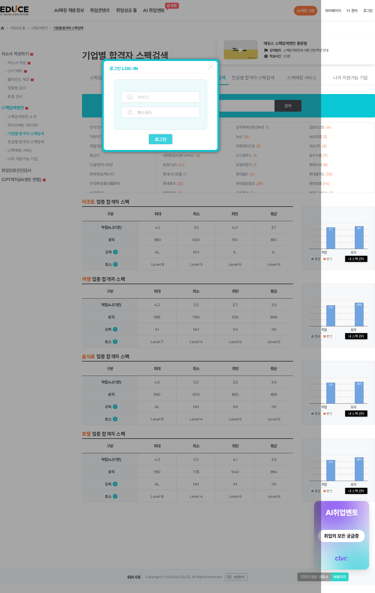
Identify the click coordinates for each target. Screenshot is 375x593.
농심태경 (318, 136)
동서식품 (318, 155)
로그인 (160, 139)
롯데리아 (318, 164)
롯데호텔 (319, 183)
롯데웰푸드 (320, 174)
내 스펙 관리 (356, 259)
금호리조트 (320, 127)
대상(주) (318, 146)
